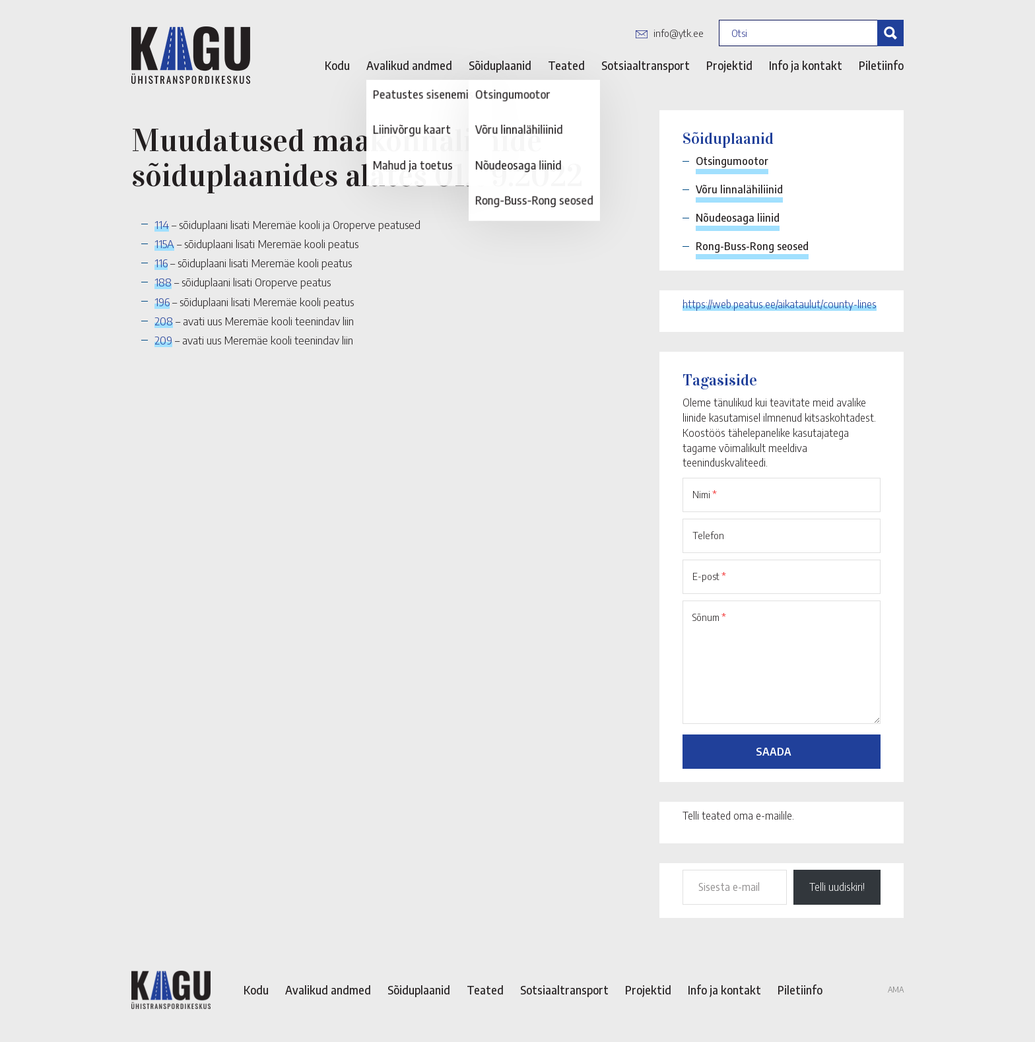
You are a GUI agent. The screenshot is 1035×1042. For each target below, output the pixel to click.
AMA (896, 989)
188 (163, 282)
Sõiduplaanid (500, 65)
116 (161, 262)
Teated (566, 65)
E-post (709, 576)
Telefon (708, 535)
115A (164, 243)
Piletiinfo (881, 65)
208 (163, 320)
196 (162, 301)
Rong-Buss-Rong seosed (752, 246)
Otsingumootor (732, 161)
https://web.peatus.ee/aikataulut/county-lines (780, 304)
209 (163, 340)
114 (161, 224)
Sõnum (709, 617)
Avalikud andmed (409, 65)
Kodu (337, 65)
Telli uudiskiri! (837, 887)
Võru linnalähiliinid (739, 189)
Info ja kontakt (805, 65)
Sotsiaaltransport (645, 65)
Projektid (729, 65)
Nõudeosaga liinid (738, 217)
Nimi (704, 494)
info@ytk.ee (678, 33)
